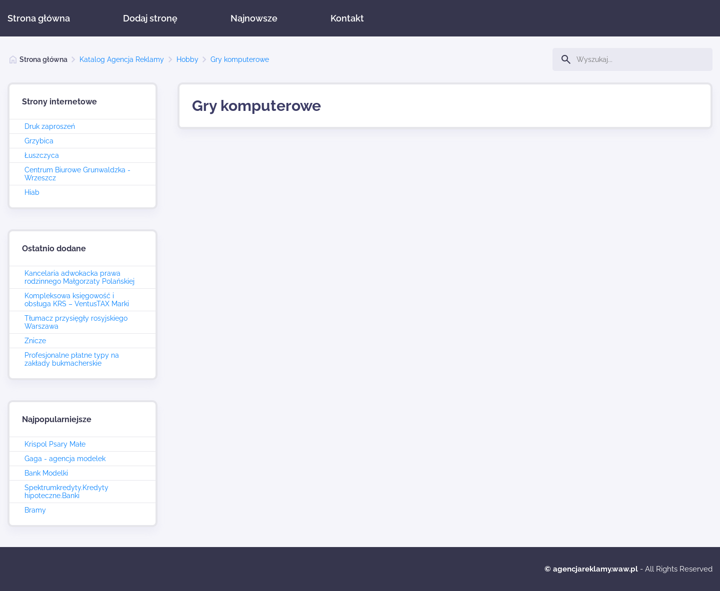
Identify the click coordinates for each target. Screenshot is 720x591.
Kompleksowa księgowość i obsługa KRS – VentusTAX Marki (76, 300)
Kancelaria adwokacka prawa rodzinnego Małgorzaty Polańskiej (79, 277)
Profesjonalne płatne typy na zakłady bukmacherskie (71, 359)
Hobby (187, 59)
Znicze (35, 341)
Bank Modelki (46, 473)
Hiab (32, 192)
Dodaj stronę (150, 18)
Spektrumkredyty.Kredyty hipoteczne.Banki (66, 492)
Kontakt (347, 18)
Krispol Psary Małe (55, 444)
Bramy (35, 510)
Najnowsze (254, 18)
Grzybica (39, 141)
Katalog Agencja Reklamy (122, 59)
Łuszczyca (41, 155)
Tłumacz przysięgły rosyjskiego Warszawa (76, 322)
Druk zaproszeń (49, 126)
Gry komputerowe (239, 59)
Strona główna (39, 18)
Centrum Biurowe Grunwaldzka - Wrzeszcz (77, 174)
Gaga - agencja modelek (65, 459)
